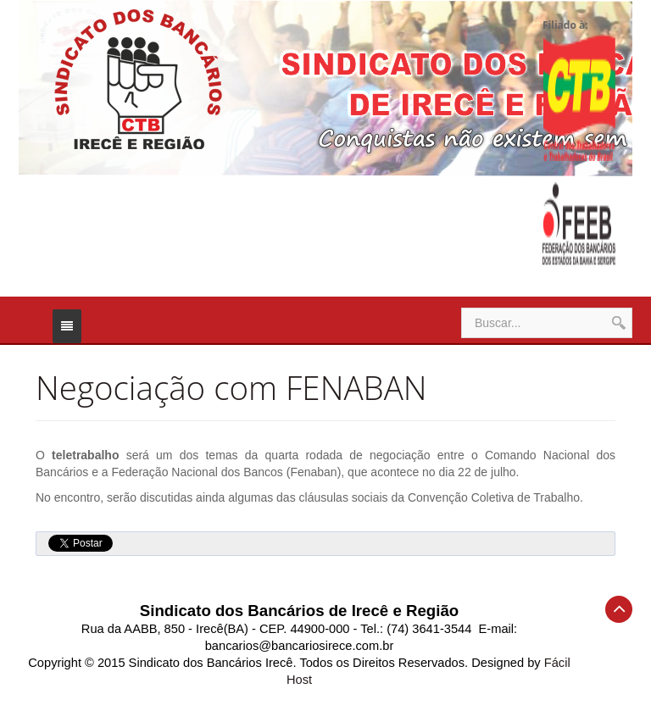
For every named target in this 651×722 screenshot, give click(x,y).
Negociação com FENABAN (231, 387)
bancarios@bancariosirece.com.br (299, 646)
